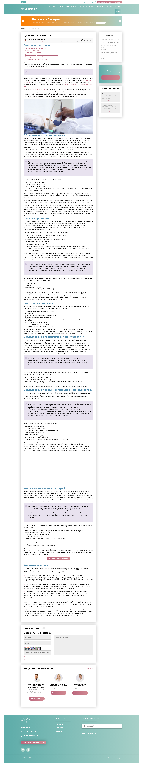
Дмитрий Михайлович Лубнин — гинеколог (41, 41)
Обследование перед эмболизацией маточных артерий (44, 57)
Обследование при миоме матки (36, 48)
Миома (46, 6)
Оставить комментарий (37, 658)
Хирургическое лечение (109, 45)
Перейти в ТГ (101, 22)
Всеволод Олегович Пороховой (80, 684)
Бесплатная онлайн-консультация (109, 2)
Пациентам (81, 6)
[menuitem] (47, 6)
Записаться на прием (37, 698)
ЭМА (53, 6)
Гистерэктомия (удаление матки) (109, 57)
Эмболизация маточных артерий (36, 59)
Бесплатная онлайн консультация (58, 558)
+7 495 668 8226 (31, 731)
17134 (91, 40)
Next (120, 21)
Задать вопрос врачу (111, 70)
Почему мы (70, 6)
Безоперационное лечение (110, 42)
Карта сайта (59, 731)
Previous (23, 21)
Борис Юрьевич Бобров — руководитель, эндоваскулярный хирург (36, 685)
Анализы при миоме (32, 50)
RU (23, 2)
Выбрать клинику (89, 2)
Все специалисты (87, 668)
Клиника (61, 6)
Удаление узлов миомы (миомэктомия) (109, 53)
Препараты (59, 724)
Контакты (100, 6)
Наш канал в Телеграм (113, 6)
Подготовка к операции (33, 53)
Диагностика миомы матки (110, 39)
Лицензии (59, 728)
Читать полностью (107, 100)
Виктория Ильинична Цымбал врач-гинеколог (58, 684)
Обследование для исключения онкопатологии (41, 55)
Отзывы (91, 6)
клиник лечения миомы (39, 89)
